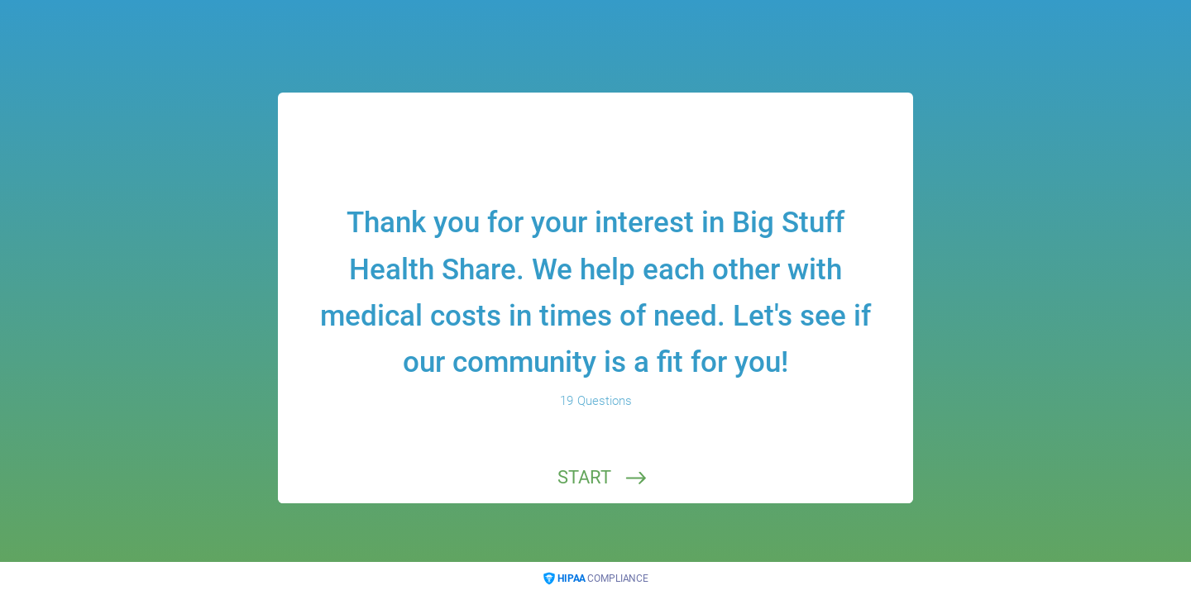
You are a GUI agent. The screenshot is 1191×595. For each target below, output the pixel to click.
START (584, 477)
